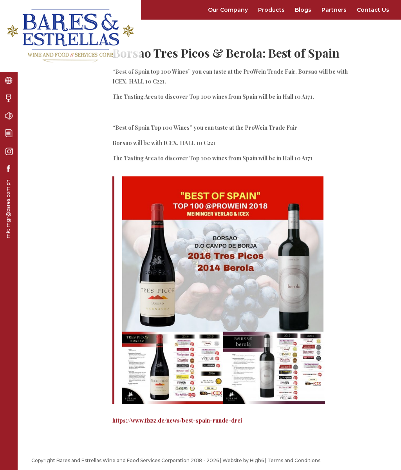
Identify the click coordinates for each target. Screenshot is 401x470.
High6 (257, 460)
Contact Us (373, 9)
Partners (334, 9)
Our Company (228, 9)
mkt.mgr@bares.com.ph (8, 209)
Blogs (303, 9)
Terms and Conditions (293, 460)
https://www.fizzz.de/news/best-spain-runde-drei (177, 420)
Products (271, 9)
